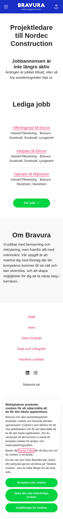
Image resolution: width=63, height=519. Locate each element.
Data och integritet (31, 349)
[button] (56, 6)
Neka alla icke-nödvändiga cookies (31, 495)
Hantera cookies (31, 359)
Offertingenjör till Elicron (31, 127)
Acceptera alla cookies (31, 482)
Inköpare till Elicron (31, 151)
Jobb (31, 317)
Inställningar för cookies (31, 507)
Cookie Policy (26, 450)
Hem (31, 327)
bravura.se (31, 384)
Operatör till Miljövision (31, 174)
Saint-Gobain (31, 338)
